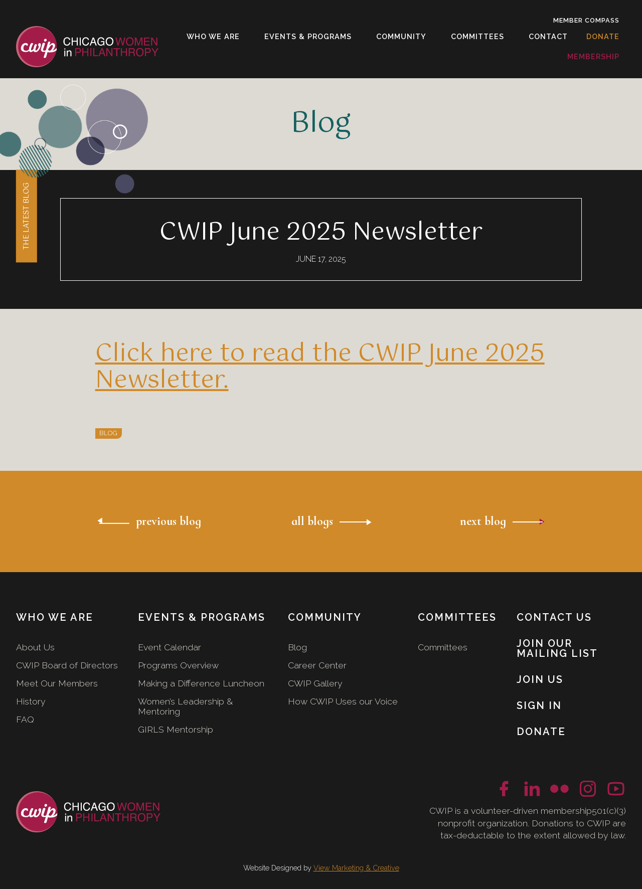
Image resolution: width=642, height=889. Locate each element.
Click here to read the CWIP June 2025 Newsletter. (320, 367)
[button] (214, 37)
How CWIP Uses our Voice (343, 701)
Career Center (317, 665)
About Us (35, 647)
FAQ (25, 719)
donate (602, 36)
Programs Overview (178, 665)
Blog (297, 647)
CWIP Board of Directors (67, 665)
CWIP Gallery (315, 683)
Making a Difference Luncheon (201, 683)
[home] (87, 46)
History (31, 701)
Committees (442, 647)
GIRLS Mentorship (175, 729)
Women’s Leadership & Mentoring (185, 706)
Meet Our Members (57, 683)
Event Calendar (169, 647)
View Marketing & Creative (356, 867)
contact (548, 36)
